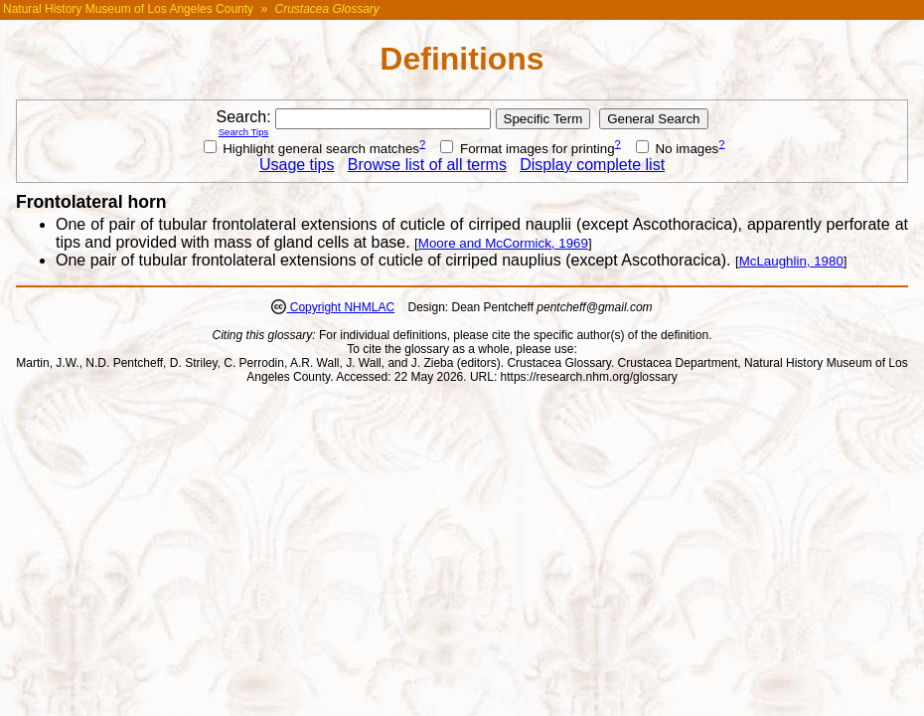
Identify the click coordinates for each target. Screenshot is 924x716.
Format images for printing (527, 148)
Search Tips (244, 131)
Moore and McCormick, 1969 (503, 243)
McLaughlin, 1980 (791, 261)
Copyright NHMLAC (340, 307)
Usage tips (297, 164)
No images (677, 148)
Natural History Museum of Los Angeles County (128, 9)
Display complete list (592, 164)
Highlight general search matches (312, 148)
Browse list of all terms (427, 164)
